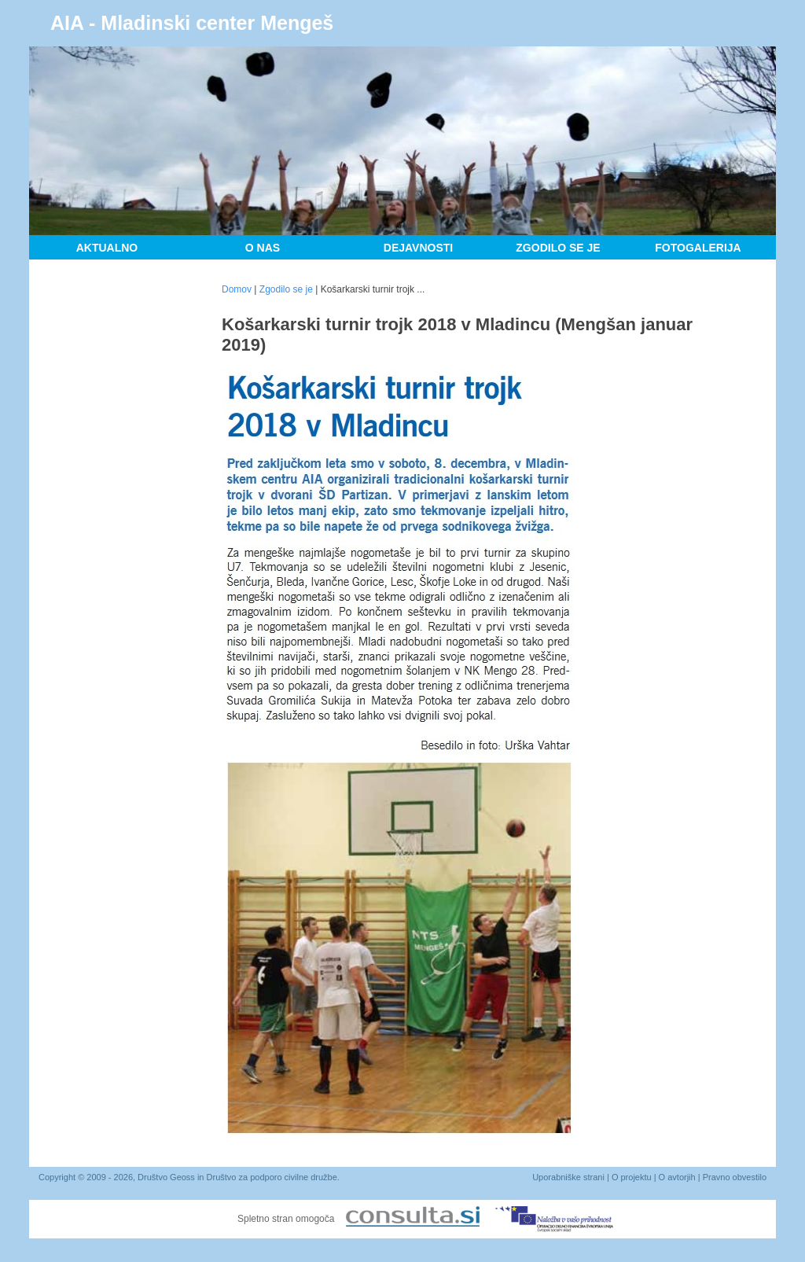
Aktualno (107, 247)
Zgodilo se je (558, 247)
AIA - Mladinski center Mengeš (191, 23)
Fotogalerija (698, 247)
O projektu (632, 1177)
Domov (237, 289)
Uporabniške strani (568, 1177)
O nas (262, 247)
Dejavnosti (418, 247)
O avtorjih (677, 1177)
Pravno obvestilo (734, 1177)
